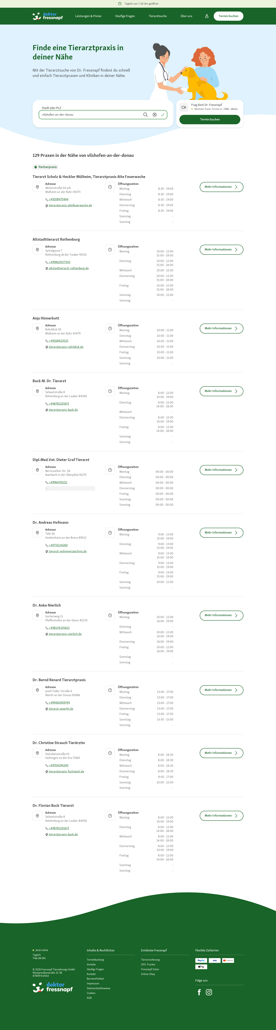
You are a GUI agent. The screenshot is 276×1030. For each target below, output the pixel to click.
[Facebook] (199, 992)
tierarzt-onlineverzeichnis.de (66, 551)
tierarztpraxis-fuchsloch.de (64, 771)
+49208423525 (56, 341)
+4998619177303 (57, 262)
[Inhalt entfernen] (154, 114)
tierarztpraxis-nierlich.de (63, 634)
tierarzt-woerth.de (59, 709)
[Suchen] (145, 114)
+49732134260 (56, 545)
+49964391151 (56, 482)
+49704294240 (56, 765)
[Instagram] (209, 992)
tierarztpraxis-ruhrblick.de (64, 347)
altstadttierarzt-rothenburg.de (67, 268)
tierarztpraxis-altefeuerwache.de (68, 205)
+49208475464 (56, 199)
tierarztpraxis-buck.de (61, 410)
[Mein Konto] (207, 16)
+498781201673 (57, 404)
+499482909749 (57, 703)
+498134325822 (57, 628)
